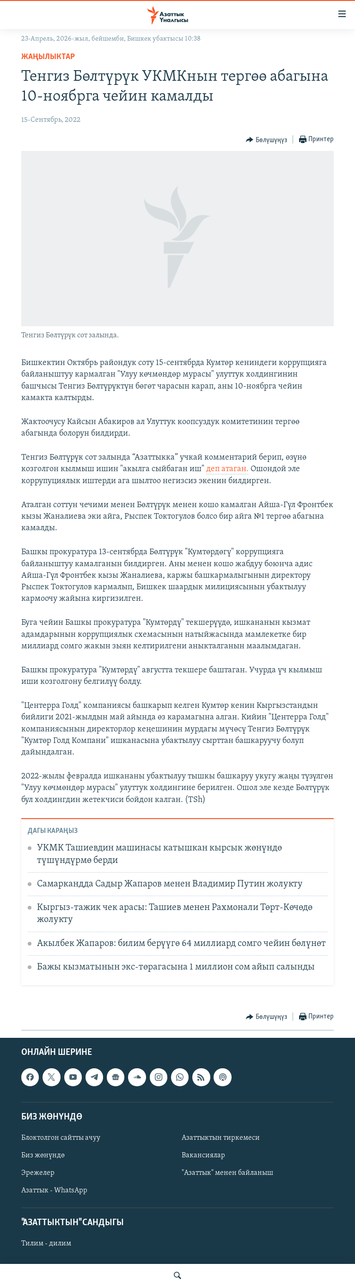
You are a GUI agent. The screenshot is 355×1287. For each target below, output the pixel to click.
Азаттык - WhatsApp (54, 1190)
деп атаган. (227, 469)
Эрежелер (38, 1173)
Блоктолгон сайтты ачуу (60, 1138)
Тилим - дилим (46, 1243)
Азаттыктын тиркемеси (221, 1138)
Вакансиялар (203, 1155)
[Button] (266, 140)
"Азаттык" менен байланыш (227, 1173)
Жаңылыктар (48, 57)
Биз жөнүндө (43, 1155)
